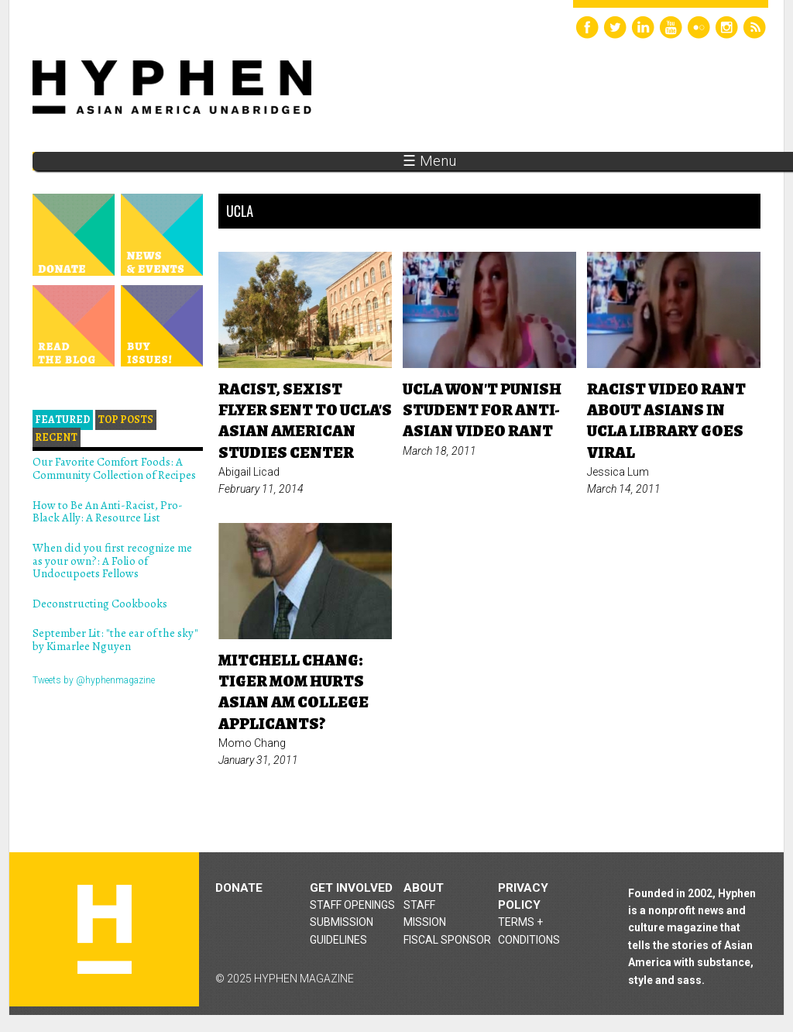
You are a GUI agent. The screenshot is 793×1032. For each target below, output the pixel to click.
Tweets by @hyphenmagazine (94, 680)
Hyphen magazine (104, 929)
